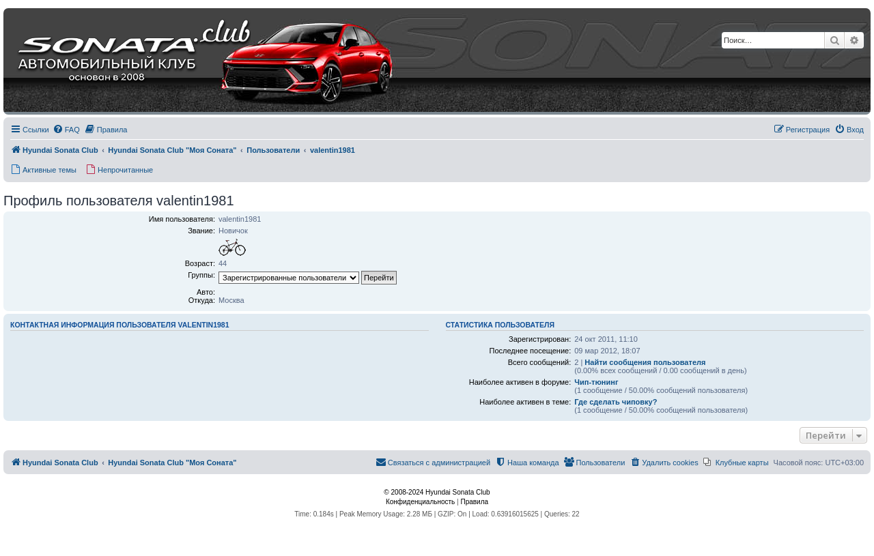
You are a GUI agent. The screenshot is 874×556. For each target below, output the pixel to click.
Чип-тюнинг (596, 382)
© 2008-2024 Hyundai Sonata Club (437, 492)
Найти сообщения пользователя (644, 362)
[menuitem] (66, 129)
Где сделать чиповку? (615, 402)
